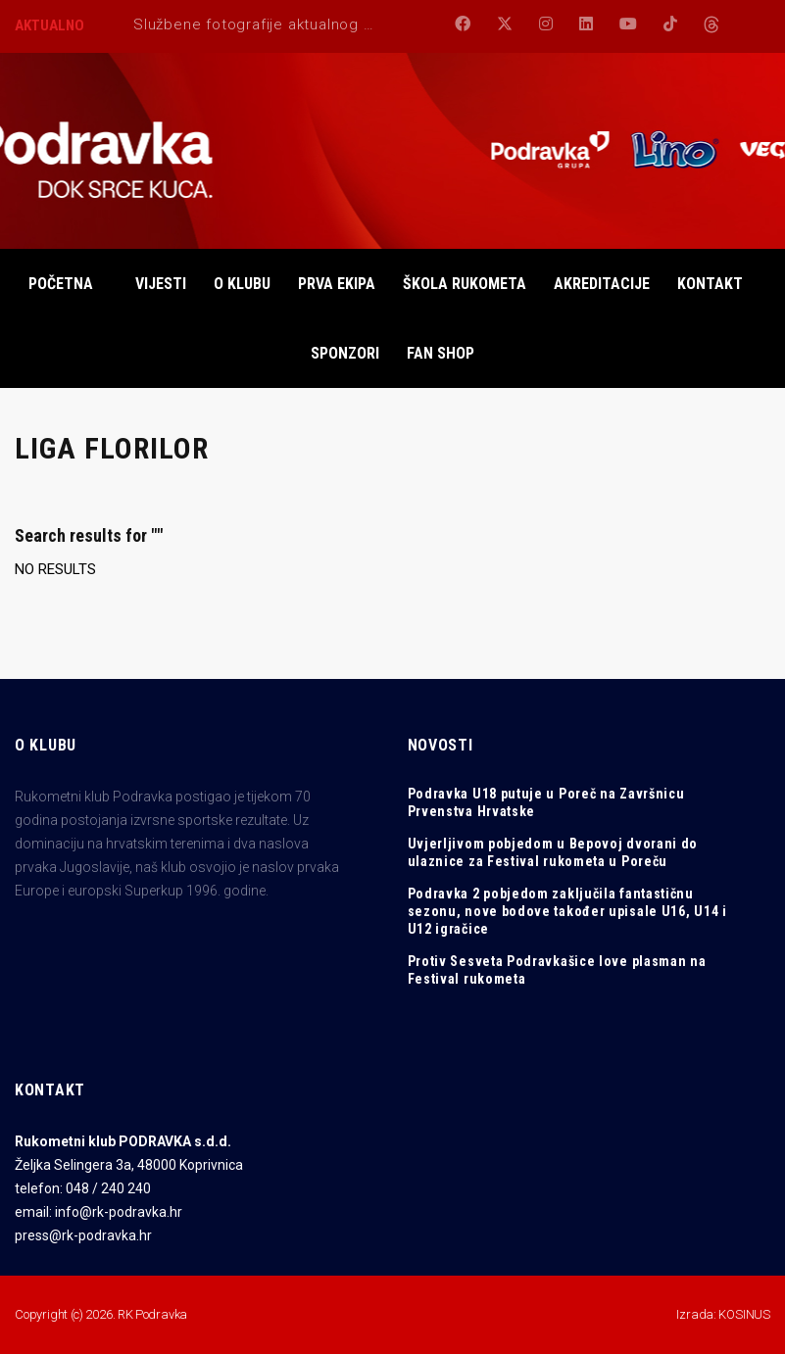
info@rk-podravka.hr (118, 1212)
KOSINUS (744, 1314)
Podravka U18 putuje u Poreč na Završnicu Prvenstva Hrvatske (546, 802)
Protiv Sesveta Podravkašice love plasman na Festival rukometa (557, 970)
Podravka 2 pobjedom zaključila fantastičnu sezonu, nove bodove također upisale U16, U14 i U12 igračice (567, 911)
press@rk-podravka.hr (83, 1235)
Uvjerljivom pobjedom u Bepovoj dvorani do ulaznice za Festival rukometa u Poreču (553, 852)
